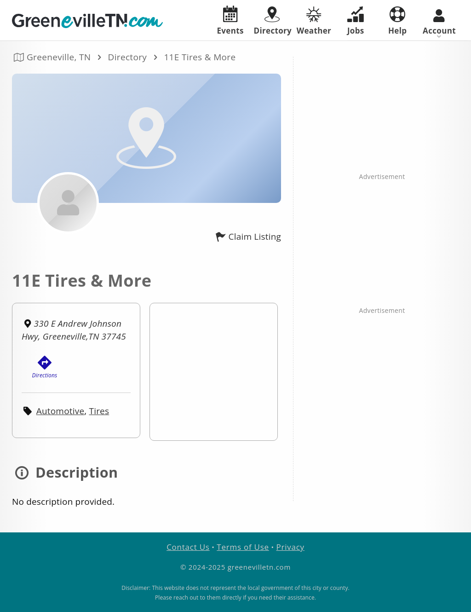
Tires (99, 411)
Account (439, 22)
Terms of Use (243, 547)
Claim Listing (247, 236)
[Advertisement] (382, 114)
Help (397, 21)
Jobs (355, 21)
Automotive (60, 411)
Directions (44, 367)
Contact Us (188, 547)
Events (230, 21)
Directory (127, 57)
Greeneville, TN (59, 57)
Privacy (290, 547)
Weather (313, 21)
